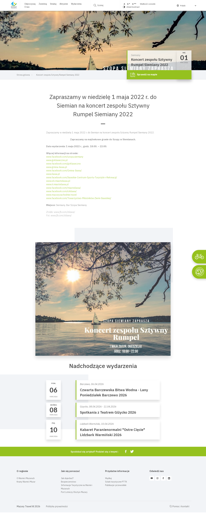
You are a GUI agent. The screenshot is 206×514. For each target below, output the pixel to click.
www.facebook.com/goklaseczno (63, 163)
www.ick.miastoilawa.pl (58, 180)
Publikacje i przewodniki (115, 485)
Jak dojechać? (67, 478)
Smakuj (53, 4)
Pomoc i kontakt (179, 506)
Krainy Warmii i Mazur (26, 481)
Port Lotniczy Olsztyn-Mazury (74, 492)
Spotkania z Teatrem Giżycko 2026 (108, 412)
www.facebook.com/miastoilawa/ (63, 187)
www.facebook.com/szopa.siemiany (64, 156)
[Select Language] (186, 5)
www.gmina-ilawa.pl (56, 167)
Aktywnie (63, 4)
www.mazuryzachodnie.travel (61, 194)
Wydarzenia (76, 4)
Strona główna (23, 75)
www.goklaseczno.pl (57, 160)
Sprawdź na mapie (143, 75)
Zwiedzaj (43, 4)
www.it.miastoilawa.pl (57, 184)
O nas (26, 7)
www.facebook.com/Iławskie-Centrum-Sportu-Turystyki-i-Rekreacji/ (81, 177)
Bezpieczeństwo (68, 481)
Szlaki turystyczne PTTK (116, 481)
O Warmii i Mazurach (26, 478)
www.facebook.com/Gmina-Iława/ (64, 170)
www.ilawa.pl (53, 174)
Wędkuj (108, 478)
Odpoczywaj (29, 4)
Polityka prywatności (57, 506)
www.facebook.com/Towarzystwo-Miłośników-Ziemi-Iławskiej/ (78, 198)
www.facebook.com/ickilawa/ (61, 191)
